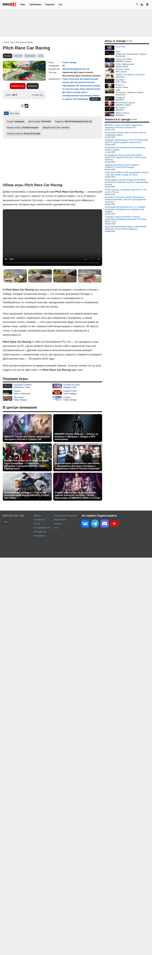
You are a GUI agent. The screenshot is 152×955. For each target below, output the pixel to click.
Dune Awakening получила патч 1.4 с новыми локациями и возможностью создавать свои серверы (125, 209)
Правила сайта (60, 520)
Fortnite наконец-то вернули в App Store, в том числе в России (126, 191)
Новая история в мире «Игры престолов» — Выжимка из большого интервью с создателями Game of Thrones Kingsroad (77, 466)
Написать (32, 86)
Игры (22, 4)
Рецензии (49, 4)
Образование (68, 86)
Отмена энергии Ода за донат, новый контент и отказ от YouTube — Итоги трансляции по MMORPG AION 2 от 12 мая (78, 495)
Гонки (65, 62)
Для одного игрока (71, 92)
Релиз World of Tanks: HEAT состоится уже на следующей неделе (125, 133)
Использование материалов (65, 516)
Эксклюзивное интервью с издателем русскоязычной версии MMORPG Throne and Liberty (26, 495)
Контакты (58, 524)
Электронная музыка (90, 86)
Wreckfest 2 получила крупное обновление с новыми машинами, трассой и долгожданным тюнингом (125, 199)
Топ (60, 4)
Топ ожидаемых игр (42, 528)
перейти (65, 127)
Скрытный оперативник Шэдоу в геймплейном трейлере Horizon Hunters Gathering (125, 227)
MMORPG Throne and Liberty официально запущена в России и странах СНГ (27, 437)
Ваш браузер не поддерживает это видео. (52, 237)
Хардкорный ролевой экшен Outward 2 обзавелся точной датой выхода (122, 166)
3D (77, 86)
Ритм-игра (74, 79)
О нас (56, 528)
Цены (40, 56)
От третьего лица (70, 89)
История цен (37, 95)
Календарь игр (40, 532)
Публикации (35, 4)
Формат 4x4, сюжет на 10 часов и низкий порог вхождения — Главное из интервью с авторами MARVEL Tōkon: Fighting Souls (26, 464)
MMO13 (37, 516)
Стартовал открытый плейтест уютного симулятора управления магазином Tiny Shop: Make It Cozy (125, 219)
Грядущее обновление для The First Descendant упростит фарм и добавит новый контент (126, 141)
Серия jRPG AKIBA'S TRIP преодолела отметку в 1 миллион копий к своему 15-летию (127, 173)
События (18, 56)
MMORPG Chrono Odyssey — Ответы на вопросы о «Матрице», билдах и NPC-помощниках (76, 436)
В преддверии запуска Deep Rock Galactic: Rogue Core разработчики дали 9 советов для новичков (125, 157)
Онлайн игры (39, 520)
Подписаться (17, 86)
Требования (30, 56)
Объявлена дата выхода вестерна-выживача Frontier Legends (125, 148)
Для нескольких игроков (82, 82)
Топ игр (37, 524)
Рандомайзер (39, 536)
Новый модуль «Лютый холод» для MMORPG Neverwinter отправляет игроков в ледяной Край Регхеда (126, 182)
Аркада (73, 62)
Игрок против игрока (90, 89)
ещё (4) (94, 99)
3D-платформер (80, 99)
